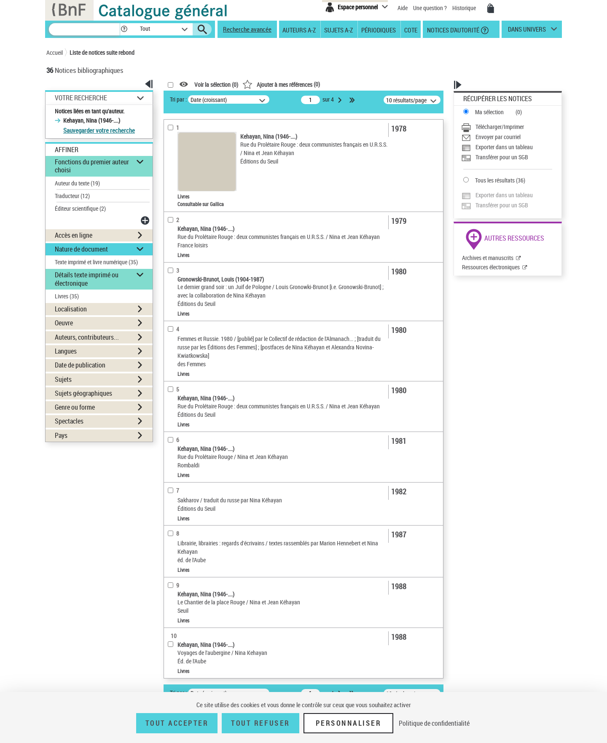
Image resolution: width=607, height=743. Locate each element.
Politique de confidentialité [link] (434, 723)
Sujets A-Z (338, 29)
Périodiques (378, 29)
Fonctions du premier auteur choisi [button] (92, 165)
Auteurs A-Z (299, 29)
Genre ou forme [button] (75, 407)
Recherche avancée (247, 29)
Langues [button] (66, 351)
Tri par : (178, 99)
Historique (464, 8)
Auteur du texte (77, 183)
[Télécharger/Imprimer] (506, 127)
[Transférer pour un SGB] (506, 157)
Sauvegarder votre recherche (99, 130)
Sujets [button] (63, 379)
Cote (410, 29)
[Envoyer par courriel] (506, 137)
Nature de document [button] (81, 249)
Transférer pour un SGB (501, 157)
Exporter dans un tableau (504, 147)
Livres (67, 296)
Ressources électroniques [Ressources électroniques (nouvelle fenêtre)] (491, 267)
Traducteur (72, 196)
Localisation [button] (71, 309)
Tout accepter (177, 723)
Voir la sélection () (216, 84)
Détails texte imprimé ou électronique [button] (86, 278)
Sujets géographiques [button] (83, 393)
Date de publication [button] (80, 365)
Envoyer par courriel (498, 137)
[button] (124, 29)
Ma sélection (489, 112)
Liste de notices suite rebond (102, 52)
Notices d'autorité (452, 29)
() (281, 84)
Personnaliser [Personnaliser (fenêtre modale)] (348, 723)
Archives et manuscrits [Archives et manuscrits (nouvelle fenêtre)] (487, 258)
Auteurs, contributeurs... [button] (87, 337)
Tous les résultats (495, 180)
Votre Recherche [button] (81, 97)
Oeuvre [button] (64, 322)
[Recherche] (84, 29)
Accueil (54, 52)
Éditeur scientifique (80, 208)
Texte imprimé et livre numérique (96, 262)
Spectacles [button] (69, 421)
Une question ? (430, 8)
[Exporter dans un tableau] (506, 147)
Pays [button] (61, 435)
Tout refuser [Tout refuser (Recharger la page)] (260, 723)
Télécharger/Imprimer (499, 127)
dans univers (527, 31)
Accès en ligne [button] (73, 235)
